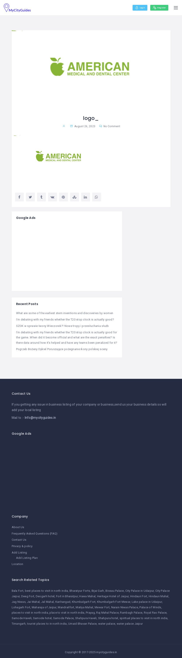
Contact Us (19, 538)
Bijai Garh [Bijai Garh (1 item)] (98, 588)
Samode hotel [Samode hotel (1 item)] (42, 616)
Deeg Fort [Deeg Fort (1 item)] (27, 594)
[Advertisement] (67, 255)
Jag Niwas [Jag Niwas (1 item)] (19, 599)
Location (17, 562)
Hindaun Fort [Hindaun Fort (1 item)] (138, 594)
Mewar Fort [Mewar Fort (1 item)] (102, 605)
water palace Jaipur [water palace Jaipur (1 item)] (130, 621)
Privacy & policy (22, 544)
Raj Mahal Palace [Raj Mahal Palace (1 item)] (107, 610)
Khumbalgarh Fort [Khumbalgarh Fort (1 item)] (84, 599)
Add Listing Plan (27, 556)
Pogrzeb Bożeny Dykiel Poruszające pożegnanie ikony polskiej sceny (62, 348)
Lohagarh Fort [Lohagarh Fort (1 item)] (21, 605)
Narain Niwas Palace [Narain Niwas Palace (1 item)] (124, 605)
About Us (18, 526)
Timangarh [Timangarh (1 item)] (19, 621)
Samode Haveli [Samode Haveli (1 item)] (22, 616)
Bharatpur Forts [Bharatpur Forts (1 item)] (79, 588)
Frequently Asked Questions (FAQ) (35, 532)
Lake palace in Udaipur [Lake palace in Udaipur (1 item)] (147, 599)
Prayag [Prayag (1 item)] (90, 610)
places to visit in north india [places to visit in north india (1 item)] (30, 610)
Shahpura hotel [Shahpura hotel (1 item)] (108, 616)
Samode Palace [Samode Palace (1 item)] (63, 616)
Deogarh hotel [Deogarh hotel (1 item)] (45, 594)
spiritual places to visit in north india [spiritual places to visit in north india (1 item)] (143, 616)
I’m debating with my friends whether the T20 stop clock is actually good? (65, 319)
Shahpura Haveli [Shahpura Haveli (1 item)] (86, 616)
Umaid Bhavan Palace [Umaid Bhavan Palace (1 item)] (82, 621)
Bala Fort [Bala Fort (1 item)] (18, 588)
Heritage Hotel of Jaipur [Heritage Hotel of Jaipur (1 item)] (113, 594)
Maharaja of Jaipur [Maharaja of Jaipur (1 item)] (44, 605)
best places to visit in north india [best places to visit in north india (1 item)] (46, 588)
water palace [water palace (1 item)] (106, 621)
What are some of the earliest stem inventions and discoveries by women (64, 313)
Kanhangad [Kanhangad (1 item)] (63, 599)
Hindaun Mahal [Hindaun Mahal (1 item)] (159, 594)
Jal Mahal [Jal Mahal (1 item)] (47, 599)
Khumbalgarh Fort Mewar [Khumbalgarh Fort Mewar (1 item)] (113, 599)
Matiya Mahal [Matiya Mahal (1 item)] (84, 605)
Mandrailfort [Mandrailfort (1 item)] (66, 605)
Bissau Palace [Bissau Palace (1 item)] (114, 588)
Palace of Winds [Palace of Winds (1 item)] (150, 605)
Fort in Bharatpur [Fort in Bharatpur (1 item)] (67, 594)
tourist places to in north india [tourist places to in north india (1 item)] (47, 621)
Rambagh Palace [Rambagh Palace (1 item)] (131, 610)
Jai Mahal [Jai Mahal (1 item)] (33, 599)
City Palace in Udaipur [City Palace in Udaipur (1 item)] (139, 588)
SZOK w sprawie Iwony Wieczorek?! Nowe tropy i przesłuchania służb (62, 325)
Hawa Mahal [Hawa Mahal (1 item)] (87, 594)
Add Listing (19, 551)
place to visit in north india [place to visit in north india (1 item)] (66, 610)
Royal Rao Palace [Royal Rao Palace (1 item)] (155, 610)
